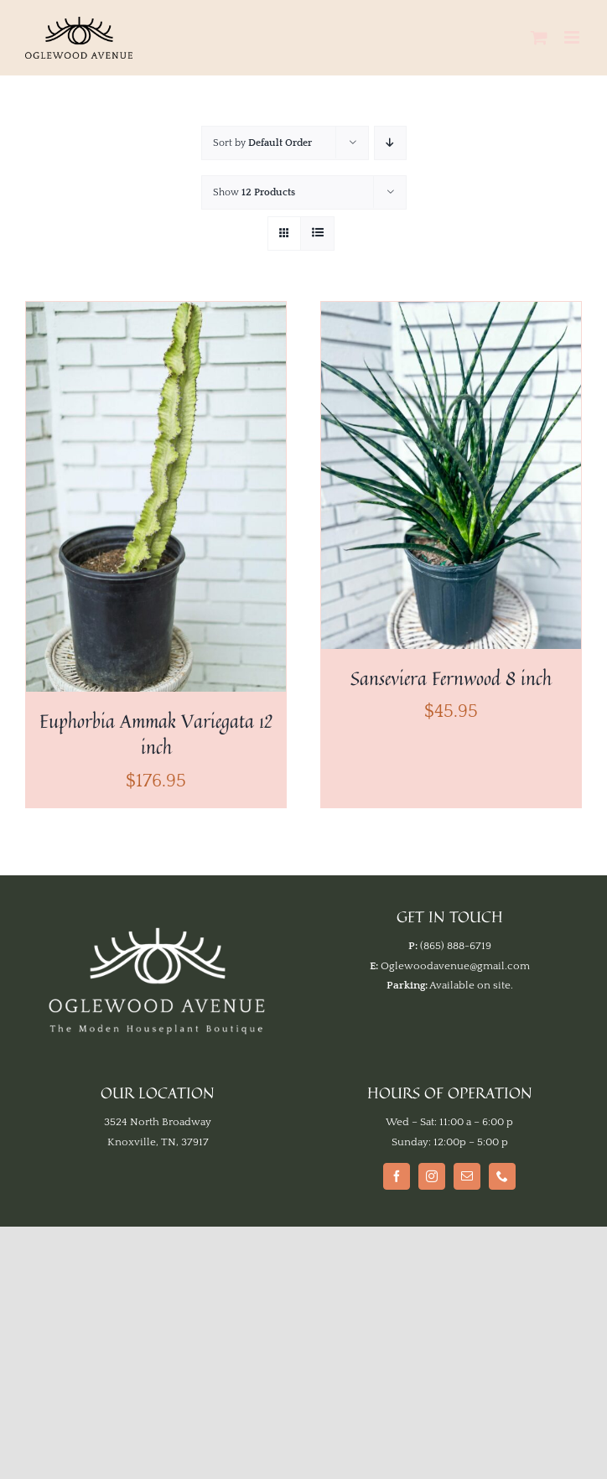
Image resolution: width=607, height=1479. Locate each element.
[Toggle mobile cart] (539, 37)
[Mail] (467, 1176)
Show (254, 192)
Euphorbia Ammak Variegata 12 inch (156, 734)
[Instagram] (431, 1176)
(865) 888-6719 (455, 946)
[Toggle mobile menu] (573, 37)
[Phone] (502, 1176)
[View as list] (317, 233)
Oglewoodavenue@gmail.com (455, 966)
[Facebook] (396, 1176)
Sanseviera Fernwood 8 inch (451, 678)
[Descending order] (390, 143)
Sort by (262, 143)
